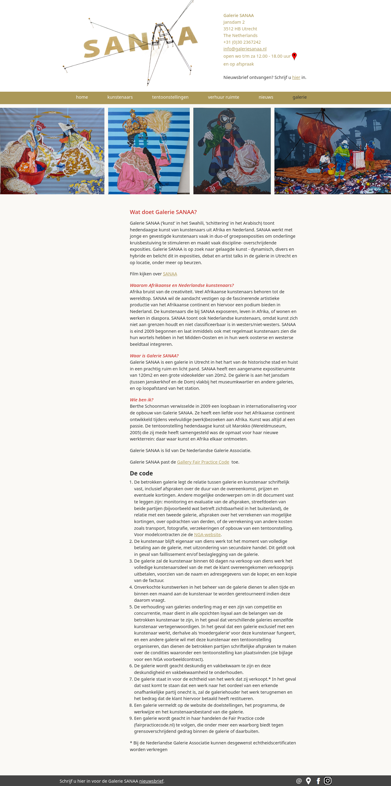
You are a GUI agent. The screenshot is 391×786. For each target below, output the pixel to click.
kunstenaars (120, 97)
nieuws (266, 97)
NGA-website (207, 534)
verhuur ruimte (223, 97)
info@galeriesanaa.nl (245, 49)
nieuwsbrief (151, 781)
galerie (308, 97)
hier (296, 77)
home (82, 97)
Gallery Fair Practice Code (203, 462)
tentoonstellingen (170, 97)
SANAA (170, 274)
